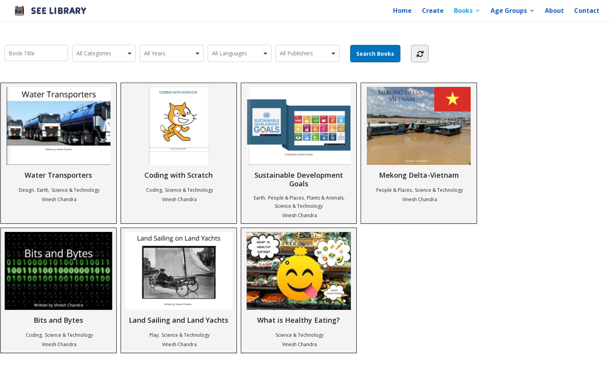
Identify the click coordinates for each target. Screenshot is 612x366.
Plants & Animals (325, 197)
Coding (154, 190)
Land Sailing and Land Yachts (179, 278)
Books (463, 11)
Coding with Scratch (178, 133)
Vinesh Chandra (59, 199)
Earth (42, 190)
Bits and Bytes (58, 278)
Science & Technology (76, 190)
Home (402, 11)
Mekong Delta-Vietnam (419, 133)
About (554, 11)
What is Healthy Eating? (298, 278)
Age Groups (509, 11)
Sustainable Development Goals (298, 137)
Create (433, 11)
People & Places (286, 197)
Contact (587, 11)
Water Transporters (59, 133)
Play (153, 335)
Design (26, 190)
